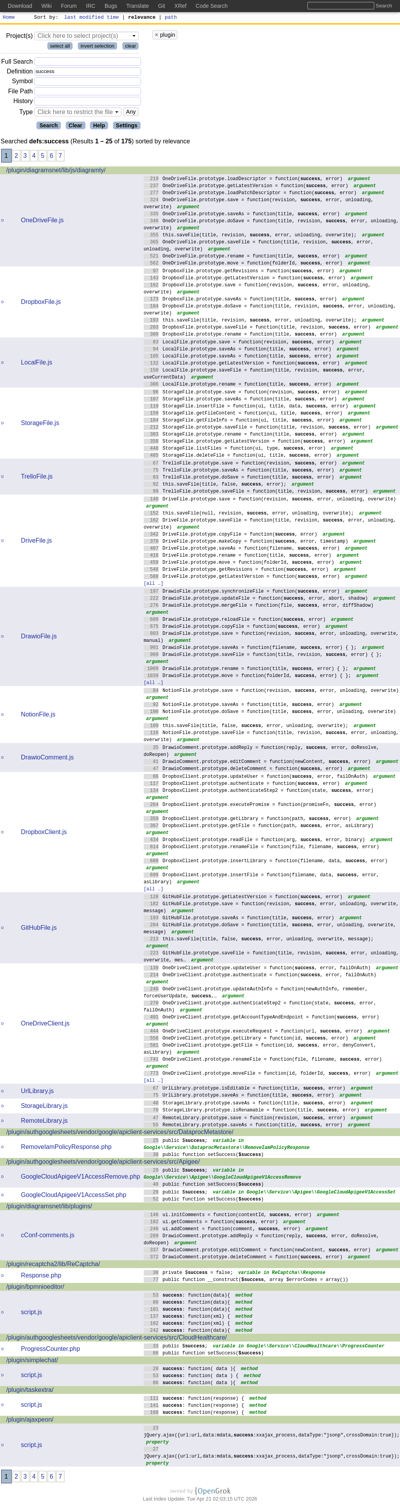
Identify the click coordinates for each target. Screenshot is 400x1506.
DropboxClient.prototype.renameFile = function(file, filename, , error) (261, 847)
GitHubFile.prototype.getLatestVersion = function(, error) (243, 897)
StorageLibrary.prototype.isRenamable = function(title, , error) (252, 1111)
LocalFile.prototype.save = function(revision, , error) (239, 342)
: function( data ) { (191, 1376)
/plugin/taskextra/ (30, 1391)
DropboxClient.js (44, 833)
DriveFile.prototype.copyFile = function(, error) (231, 535)
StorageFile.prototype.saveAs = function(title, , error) (240, 400)
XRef (180, 6)
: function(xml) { (187, 1317)
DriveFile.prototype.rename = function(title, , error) (238, 556)
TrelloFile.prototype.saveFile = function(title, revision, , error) (256, 492)
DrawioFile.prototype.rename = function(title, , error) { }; (246, 669)
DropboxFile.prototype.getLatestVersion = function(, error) (245, 278)
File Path (20, 92)
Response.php (41, 1276)
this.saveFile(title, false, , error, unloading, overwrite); (246, 726)
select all (60, 47)
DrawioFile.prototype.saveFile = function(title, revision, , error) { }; (263, 655)
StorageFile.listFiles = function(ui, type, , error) (235, 449)
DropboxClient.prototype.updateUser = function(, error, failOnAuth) (256, 777)
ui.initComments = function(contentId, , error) (228, 1215)
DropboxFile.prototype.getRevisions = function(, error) (239, 271)
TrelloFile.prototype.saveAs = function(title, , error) (239, 471)
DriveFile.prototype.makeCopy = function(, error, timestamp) (246, 542)
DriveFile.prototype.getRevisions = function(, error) (236, 570)
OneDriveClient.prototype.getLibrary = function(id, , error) (246, 1039)
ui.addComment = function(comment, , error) (222, 1229)
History (23, 102)
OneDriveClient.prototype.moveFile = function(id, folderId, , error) (257, 1074)
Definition (20, 72)
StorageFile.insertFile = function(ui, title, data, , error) (246, 407)
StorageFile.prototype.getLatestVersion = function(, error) (245, 442)
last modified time (91, 17)
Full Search (17, 62)
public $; (176, 1141)
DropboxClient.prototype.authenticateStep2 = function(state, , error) (259, 791)
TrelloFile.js (37, 477)
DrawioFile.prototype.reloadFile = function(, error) (235, 620)
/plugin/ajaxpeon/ (30, 1420)
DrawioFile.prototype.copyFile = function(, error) (232, 627)
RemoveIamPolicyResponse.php (66, 1148)
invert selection (97, 47)
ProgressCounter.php (50, 1350)
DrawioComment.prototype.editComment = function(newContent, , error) (257, 762)
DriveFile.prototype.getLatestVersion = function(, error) (242, 577)
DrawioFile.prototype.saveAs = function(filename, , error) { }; (250, 648)
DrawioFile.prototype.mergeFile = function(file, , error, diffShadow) (259, 606)
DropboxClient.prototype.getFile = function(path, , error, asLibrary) (259, 826)
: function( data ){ (190, 1369)
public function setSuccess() (204, 1155)
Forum (69, 6)
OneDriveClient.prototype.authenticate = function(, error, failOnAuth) (260, 975)
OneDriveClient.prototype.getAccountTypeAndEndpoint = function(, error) (261, 1018)
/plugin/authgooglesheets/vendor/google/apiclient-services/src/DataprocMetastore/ (120, 1133)
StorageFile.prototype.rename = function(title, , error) (240, 435)
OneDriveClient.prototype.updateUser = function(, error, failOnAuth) (257, 968)
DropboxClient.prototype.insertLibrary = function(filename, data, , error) (266, 861)
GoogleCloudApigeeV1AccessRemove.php (80, 1177)
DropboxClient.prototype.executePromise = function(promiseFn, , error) (260, 805)
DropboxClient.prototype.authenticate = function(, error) (242, 784)
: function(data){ (187, 1296)
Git (161, 6)
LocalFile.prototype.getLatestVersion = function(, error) (242, 364)
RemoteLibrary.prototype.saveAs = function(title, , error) (243, 1125)
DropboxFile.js (41, 303)
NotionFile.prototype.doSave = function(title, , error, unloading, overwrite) (270, 712)
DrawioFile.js (39, 637)
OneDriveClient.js (45, 1024)
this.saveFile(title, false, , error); (215, 485)
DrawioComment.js (47, 758)
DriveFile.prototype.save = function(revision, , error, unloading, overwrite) (270, 500)
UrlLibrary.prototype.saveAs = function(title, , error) (239, 1096)
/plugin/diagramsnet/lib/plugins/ (49, 1207)
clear (130, 47)
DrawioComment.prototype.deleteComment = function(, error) (243, 769)
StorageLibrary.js (44, 1107)
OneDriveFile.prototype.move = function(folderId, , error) (243, 264)
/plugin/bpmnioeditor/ (35, 1287)
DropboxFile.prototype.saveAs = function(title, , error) (240, 300)
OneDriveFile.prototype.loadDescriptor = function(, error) (243, 179)
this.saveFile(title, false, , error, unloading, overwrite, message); (259, 939)
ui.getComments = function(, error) (211, 1222)
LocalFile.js (36, 363)
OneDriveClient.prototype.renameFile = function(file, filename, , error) (263, 1060)
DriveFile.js (36, 541)
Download (20, 6)
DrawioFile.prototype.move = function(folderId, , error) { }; (247, 676)
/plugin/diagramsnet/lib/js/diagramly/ (55, 171)
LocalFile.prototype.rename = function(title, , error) (238, 385)
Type (26, 113)
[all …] (153, 584)
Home (9, 17)
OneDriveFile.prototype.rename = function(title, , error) (242, 257)
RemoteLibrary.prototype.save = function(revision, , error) (245, 1118)
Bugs (111, 6)
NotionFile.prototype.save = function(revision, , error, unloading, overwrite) (271, 691)
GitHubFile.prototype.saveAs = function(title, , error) (239, 918)
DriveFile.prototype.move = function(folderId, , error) (239, 563)
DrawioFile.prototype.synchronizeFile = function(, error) (242, 592)
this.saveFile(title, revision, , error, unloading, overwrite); (250, 235)
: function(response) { (194, 1399)
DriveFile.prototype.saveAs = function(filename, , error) (242, 549)
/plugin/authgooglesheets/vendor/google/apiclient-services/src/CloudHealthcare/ (116, 1338)
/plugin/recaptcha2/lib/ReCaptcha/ (53, 1265)
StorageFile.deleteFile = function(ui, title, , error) (238, 456)
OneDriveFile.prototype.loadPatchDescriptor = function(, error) (250, 193)
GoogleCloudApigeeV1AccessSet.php (74, 1196)
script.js (31, 1313)
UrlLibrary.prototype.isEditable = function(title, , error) (245, 1089)
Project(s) (19, 37)
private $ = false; (188, 1273)
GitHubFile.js (39, 928)
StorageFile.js (40, 424)
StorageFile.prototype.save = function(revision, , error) (242, 392)
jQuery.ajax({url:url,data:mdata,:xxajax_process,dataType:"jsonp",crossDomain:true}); (272, 1432)
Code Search (212, 6)
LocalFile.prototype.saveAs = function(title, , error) (238, 350)
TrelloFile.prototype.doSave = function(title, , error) (239, 478)
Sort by (45, 17)
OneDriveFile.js (42, 221)
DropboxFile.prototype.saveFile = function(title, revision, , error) (257, 328)
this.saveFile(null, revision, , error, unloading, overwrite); (249, 514)
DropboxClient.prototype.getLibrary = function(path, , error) (247, 819)
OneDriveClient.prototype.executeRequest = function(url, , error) (253, 1032)
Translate (137, 6)
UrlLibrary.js (37, 1092)
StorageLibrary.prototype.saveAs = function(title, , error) (245, 1103)
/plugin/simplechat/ (32, 1361)
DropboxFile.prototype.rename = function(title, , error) (240, 335)
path (171, 17)
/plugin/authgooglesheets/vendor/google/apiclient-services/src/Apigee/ (103, 1162)
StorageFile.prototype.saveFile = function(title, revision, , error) (257, 428)
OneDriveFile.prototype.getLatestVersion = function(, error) (246, 186)
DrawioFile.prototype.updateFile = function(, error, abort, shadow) (256, 599)
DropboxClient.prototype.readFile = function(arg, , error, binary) (254, 840)
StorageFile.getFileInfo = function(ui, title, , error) (239, 421)
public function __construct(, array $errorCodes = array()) (246, 1280)
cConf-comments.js (48, 1236)
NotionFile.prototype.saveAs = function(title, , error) (239, 705)
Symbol (22, 82)
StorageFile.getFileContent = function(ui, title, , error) (243, 414)
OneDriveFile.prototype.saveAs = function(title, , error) (242, 214)
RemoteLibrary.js (44, 1121)
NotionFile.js (38, 715)
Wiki (46, 6)
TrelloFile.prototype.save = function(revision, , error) (240, 464)
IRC (90, 6)
